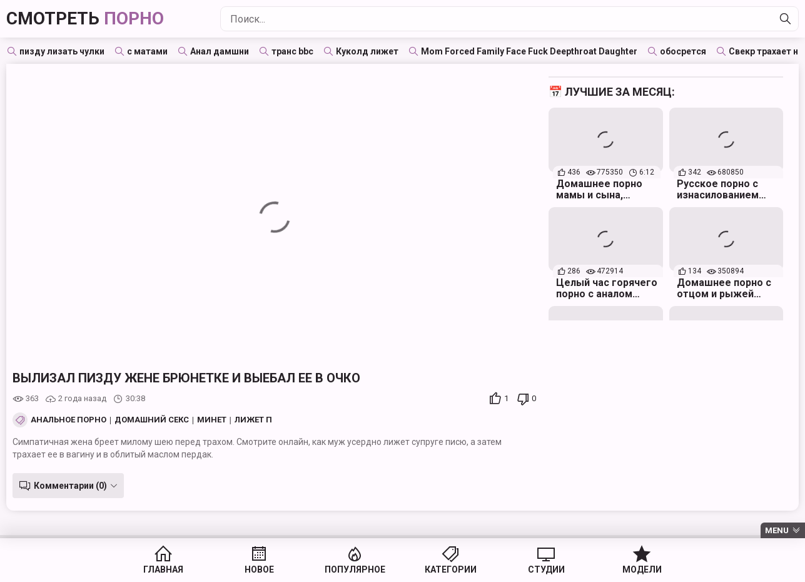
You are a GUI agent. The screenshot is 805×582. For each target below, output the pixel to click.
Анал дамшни (219, 51)
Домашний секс (151, 420)
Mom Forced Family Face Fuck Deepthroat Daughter (529, 51)
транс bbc (292, 51)
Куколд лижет (367, 51)
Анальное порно (68, 420)
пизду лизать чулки (61, 51)
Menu (777, 530)
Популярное (355, 569)
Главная (163, 569)
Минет (211, 420)
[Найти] (785, 19)
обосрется (683, 51)
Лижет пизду (265, 420)
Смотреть (85, 18)
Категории (451, 569)
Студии (546, 569)
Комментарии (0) (70, 486)
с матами (147, 51)
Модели (642, 569)
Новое (259, 569)
